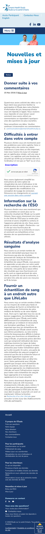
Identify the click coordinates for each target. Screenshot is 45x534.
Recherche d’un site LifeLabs (19, 396)
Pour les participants (14, 444)
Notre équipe (10, 427)
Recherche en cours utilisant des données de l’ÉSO (21, 474)
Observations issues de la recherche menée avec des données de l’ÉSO (21, 479)
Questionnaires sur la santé (15, 446)
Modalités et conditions (25, 528)
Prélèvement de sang (13, 449)
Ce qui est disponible (13, 466)
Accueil (8, 415)
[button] (9, 31)
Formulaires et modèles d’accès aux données (21, 471)
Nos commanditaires (12, 435)
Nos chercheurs (11, 432)
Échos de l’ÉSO (10, 489)
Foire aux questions (12, 424)
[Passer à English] (5, 18)
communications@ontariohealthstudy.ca (23, 128)
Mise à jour (22, 92)
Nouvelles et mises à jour (16, 486)
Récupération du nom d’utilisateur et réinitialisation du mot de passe (18, 455)
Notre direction (10, 430)
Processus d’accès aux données (16, 468)
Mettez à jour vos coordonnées (16, 452)
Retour (8, 75)
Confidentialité (10, 528)
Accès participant (10, 15)
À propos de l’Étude (14, 421)
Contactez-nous (31, 15)
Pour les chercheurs (13, 463)
